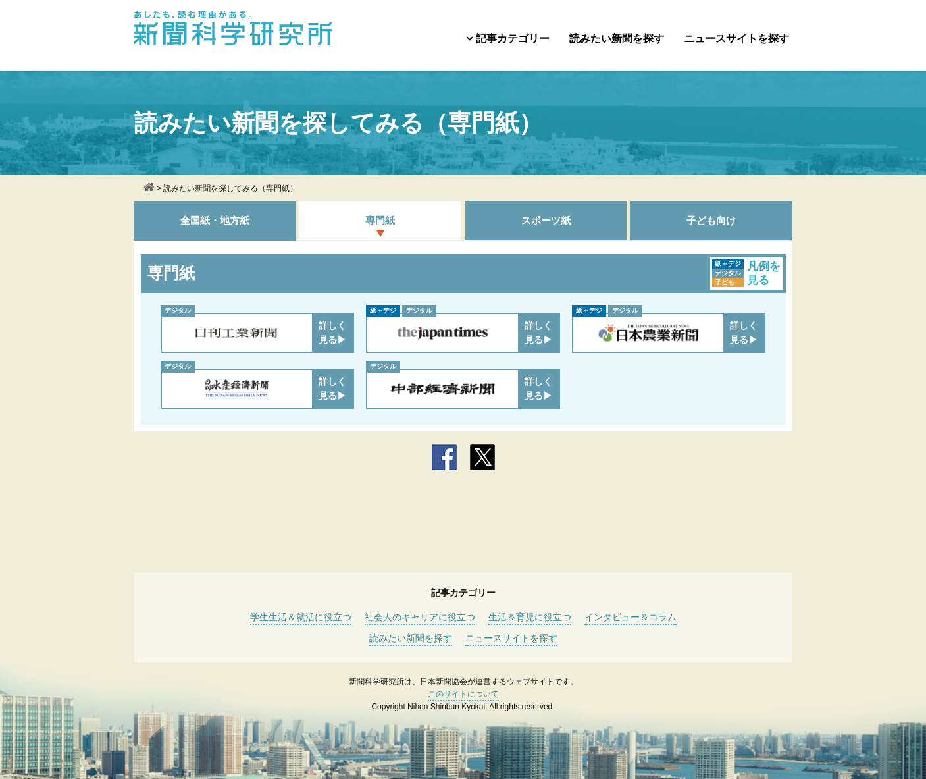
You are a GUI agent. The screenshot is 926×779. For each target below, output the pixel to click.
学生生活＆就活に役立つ (300, 617)
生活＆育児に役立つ (529, 617)
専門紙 (380, 220)
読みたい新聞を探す (616, 38)
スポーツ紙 (546, 220)
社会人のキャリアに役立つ (420, 617)
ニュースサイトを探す (736, 38)
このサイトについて (463, 694)
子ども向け (711, 220)
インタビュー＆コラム (630, 617)
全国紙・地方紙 (214, 220)
